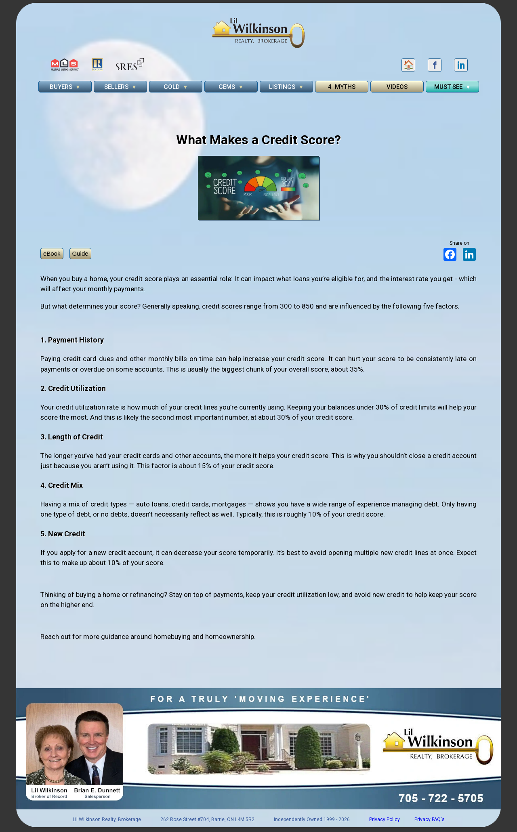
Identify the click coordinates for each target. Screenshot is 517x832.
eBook (52, 253)
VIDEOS (397, 86)
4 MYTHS (341, 86)
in (461, 65)
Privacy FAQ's (429, 819)
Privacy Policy (384, 819)
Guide (80, 253)
